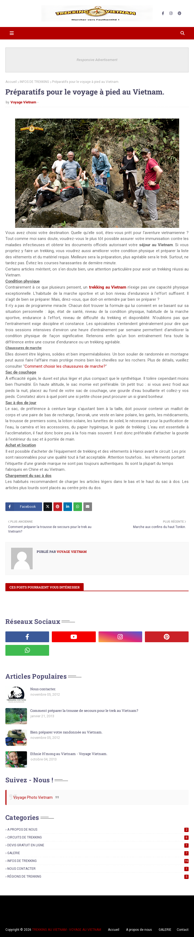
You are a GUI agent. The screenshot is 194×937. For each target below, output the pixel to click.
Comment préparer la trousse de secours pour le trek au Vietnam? (84, 710)
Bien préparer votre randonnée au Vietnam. (66, 732)
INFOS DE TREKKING (34, 82)
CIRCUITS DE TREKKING (98, 837)
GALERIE (98, 853)
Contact (183, 930)
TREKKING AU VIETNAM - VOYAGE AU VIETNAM (66, 930)
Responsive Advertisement (97, 60)
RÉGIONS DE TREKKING (98, 876)
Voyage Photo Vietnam (33, 797)
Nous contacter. (43, 688)
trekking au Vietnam (107, 287)
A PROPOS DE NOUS (98, 829)
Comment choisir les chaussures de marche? (65, 366)
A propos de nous (139, 930)
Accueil (11, 82)
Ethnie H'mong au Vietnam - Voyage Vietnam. (68, 753)
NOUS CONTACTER (98, 869)
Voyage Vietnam (23, 102)
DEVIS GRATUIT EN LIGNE (98, 845)
